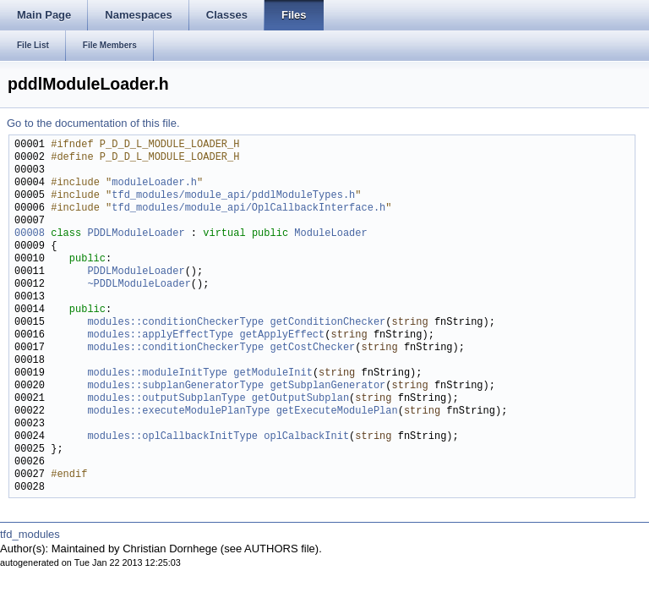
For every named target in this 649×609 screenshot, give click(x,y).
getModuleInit (273, 373)
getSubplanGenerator (327, 386)
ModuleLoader (330, 234)
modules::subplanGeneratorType (175, 386)
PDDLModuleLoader (135, 234)
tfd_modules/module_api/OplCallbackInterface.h (248, 208)
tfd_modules (30, 534)
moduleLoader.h (154, 183)
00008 (29, 234)
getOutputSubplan (300, 399)
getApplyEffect (281, 335)
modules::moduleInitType (157, 373)
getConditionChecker (327, 322)
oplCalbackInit (306, 437)
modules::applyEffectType (160, 335)
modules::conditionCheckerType (175, 322)
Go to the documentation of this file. (93, 123)
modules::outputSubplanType (166, 399)
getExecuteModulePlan (337, 411)
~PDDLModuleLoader (138, 284)
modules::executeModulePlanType (178, 411)
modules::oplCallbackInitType (172, 437)
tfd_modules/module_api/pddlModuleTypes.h (233, 196)
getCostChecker (312, 348)
